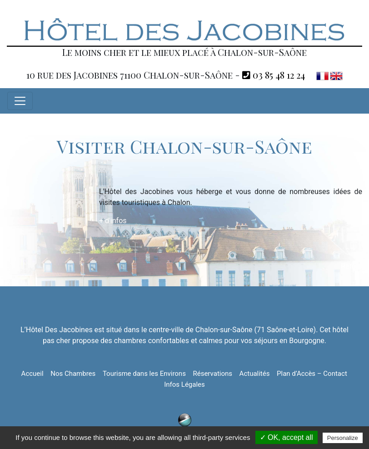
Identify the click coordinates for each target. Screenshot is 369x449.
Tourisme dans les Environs (144, 373)
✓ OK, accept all (286, 437)
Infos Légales (184, 384)
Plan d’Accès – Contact (312, 373)
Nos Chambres (72, 373)
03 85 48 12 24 (273, 75)
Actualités (254, 373)
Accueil (32, 373)
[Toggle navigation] (20, 101)
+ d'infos (113, 220)
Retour (351, 266)
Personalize (342, 437)
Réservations (212, 373)
